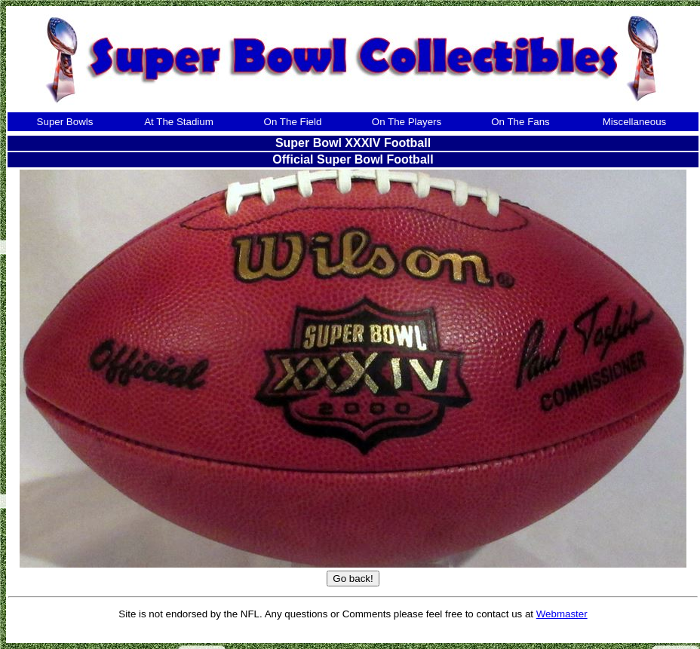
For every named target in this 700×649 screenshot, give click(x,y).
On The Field (293, 121)
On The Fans (520, 121)
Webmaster (562, 614)
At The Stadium (178, 121)
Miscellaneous (634, 121)
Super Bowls (65, 121)
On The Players (406, 121)
